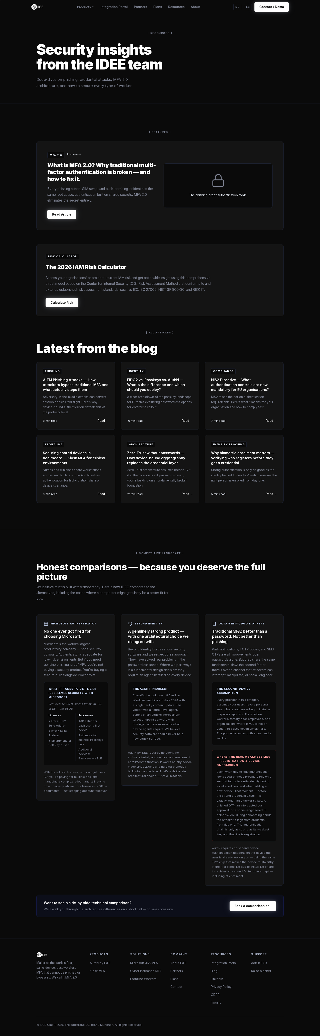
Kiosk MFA (97, 971)
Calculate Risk (61, 302)
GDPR (215, 994)
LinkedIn (217, 979)
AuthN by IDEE (100, 963)
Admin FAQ (259, 963)
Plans (157, 7)
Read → (103, 420)
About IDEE (178, 963)
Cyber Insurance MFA (146, 971)
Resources (176, 7)
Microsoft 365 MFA (144, 963)
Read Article (61, 214)
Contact (176, 986)
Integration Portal (114, 7)
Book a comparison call (252, 906)
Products (85, 7)
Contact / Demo (271, 7)
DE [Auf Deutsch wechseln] (237, 6)
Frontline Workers (143, 979)
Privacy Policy (221, 986)
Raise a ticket (261, 971)
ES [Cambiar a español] (248, 6)
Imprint (216, 1002)
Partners (140, 7)
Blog (214, 971)
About (195, 7)
